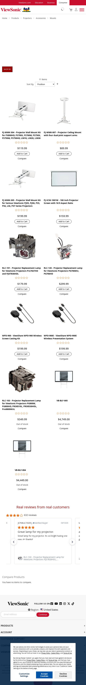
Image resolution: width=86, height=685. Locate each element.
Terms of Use (67, 653)
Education (39, 2)
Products (15, 18)
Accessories (41, 18)
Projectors (27, 18)
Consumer (63, 2)
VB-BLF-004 (20, 470)
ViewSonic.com (25, 2)
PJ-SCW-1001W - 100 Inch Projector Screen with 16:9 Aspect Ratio (61, 201)
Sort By (30, 84)
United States (49, 609)
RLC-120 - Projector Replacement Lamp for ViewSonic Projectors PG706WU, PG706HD (63, 271)
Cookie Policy (55, 653)
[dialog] (43, 660)
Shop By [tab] (7, 69)
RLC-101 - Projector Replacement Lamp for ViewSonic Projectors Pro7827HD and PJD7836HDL (21, 271)
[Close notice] (71, 646)
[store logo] (32, 9)
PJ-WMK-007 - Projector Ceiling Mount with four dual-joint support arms (62, 134)
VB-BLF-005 (62, 400)
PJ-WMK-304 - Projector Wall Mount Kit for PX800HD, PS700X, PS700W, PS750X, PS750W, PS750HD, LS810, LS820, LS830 (21, 135)
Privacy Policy (45, 653)
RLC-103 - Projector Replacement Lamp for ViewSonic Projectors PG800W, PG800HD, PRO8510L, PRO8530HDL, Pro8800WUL (21, 405)
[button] (22, 158)
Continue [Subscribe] (43, 614)
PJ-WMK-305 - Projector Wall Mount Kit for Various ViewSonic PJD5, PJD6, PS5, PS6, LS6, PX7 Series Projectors (21, 203)
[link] (43, 558)
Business (51, 2)
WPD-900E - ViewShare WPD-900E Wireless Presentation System (60, 337)
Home (5, 18)
